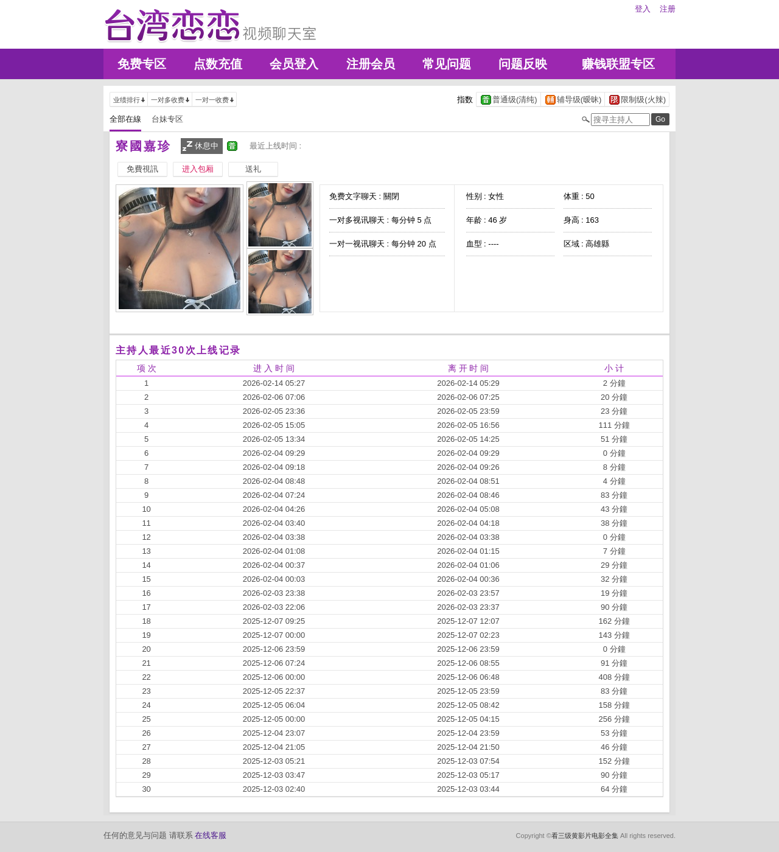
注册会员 (370, 64)
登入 (643, 8)
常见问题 (446, 64)
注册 (668, 8)
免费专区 (141, 64)
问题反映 (522, 64)
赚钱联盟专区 (618, 64)
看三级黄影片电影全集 (584, 835)
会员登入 (294, 64)
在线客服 (210, 835)
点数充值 (218, 64)
